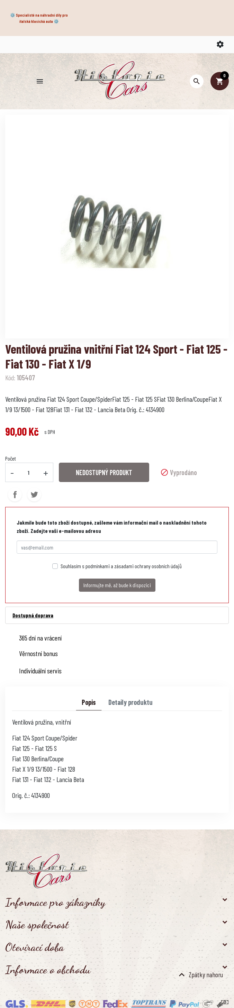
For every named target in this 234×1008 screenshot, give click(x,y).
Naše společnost (37, 924)
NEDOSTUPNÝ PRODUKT (104, 472)
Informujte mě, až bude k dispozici (117, 585)
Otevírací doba (34, 947)
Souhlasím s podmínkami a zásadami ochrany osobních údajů (121, 566)
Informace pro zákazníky (55, 902)
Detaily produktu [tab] (130, 702)
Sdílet (15, 494)
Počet (10, 458)
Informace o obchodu (47, 969)
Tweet (34, 494)
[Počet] (28, 472)
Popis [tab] (89, 702)
